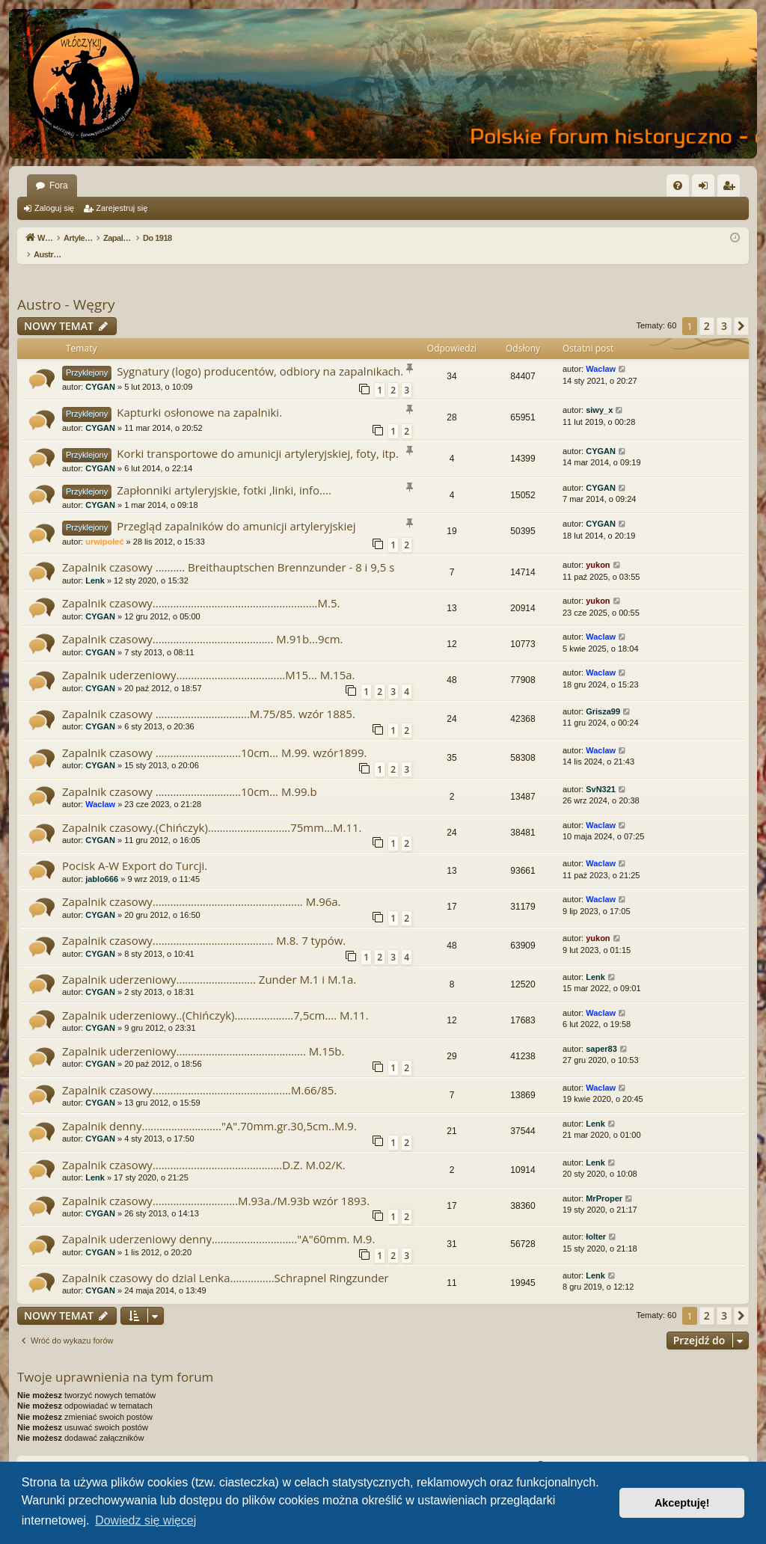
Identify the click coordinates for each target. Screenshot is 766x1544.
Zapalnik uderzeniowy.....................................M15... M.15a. (208, 659)
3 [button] (724, 310)
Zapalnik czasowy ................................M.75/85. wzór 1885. (208, 697)
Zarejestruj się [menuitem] (731, 188)
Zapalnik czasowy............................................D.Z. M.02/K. (204, 1149)
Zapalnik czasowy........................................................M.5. (201, 587)
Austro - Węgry (66, 288)
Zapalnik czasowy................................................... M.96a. (201, 885)
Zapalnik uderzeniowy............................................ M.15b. (203, 1035)
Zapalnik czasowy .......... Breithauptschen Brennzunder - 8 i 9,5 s (228, 551)
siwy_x (599, 394)
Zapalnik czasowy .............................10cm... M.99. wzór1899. (214, 736)
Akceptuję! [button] (682, 1503)
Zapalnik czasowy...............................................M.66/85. (199, 1074)
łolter (596, 1220)
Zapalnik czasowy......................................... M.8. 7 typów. (204, 924)
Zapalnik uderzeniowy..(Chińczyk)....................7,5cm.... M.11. (215, 999)
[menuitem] (678, 185)
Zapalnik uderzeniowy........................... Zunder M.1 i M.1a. (209, 963)
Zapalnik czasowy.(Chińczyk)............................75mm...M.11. (211, 811)
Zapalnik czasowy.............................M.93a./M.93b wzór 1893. (216, 1184)
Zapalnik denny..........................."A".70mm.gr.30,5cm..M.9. (209, 1110)
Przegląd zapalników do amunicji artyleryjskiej (236, 510)
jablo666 (101, 863)
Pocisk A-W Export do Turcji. (134, 849)
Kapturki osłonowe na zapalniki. (199, 396)
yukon (598, 549)
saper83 (601, 1033)
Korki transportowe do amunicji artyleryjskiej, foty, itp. (258, 437)
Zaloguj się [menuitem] (706, 188)
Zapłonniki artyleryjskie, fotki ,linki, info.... (224, 474)
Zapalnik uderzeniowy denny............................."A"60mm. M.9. (218, 1223)
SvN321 (601, 773)
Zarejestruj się (121, 207)
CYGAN (100, 371)
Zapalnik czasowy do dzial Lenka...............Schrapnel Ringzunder (225, 1261)
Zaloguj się (54, 207)
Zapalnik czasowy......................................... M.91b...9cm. (202, 623)
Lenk (95, 564)
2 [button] (707, 310)
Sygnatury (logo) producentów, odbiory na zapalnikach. (260, 355)
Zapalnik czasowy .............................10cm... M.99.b (189, 775)
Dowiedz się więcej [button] (145, 1520)
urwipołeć (104, 525)
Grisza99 (603, 695)
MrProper (604, 1182)
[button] (741, 310)
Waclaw (601, 353)
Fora (58, 185)
